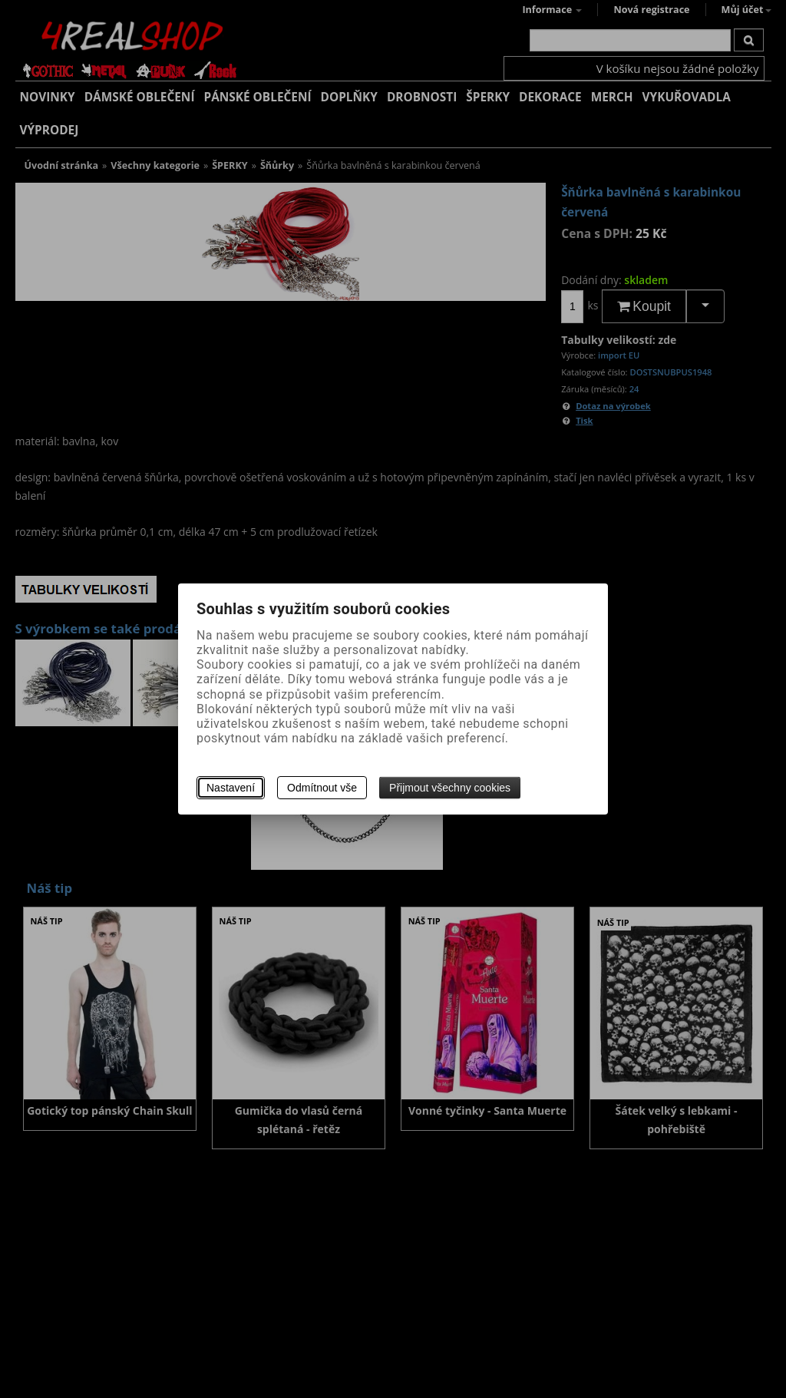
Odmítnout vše (322, 788)
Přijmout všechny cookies (449, 788)
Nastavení (230, 788)
